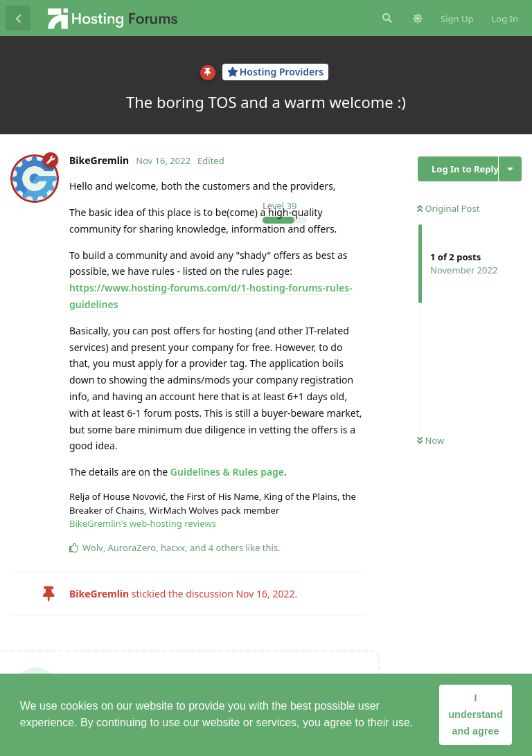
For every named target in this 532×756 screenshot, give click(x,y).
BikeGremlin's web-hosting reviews (142, 523)
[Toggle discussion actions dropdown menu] (510, 168)
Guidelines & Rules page (227, 471)
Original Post (448, 208)
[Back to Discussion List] (18, 18)
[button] (418, 724)
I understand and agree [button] (475, 714)
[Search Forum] (386, 18)
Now (430, 440)
